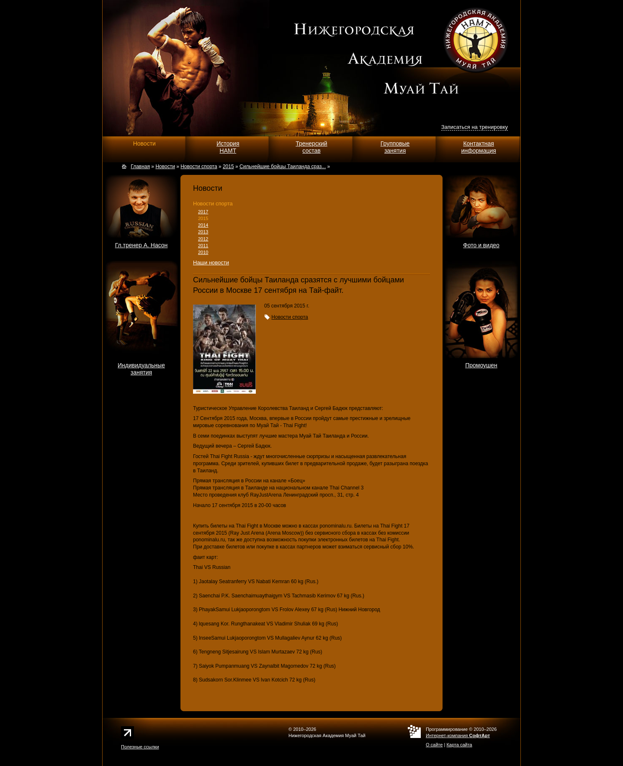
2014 (203, 225)
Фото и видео (481, 245)
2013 (203, 231)
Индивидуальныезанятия (141, 369)
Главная (140, 166)
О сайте (434, 744)
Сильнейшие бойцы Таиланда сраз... (282, 166)
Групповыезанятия (395, 147)
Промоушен (481, 365)
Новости (144, 143)
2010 (203, 252)
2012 (203, 238)
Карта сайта (459, 744)
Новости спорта (213, 203)
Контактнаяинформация (478, 147)
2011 (203, 245)
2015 (203, 218)
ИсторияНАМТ (227, 147)
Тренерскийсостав (311, 147)
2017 (203, 211)
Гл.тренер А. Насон (141, 245)
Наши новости (211, 262)
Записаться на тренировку (474, 127)
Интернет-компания (458, 735)
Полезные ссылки (140, 746)
